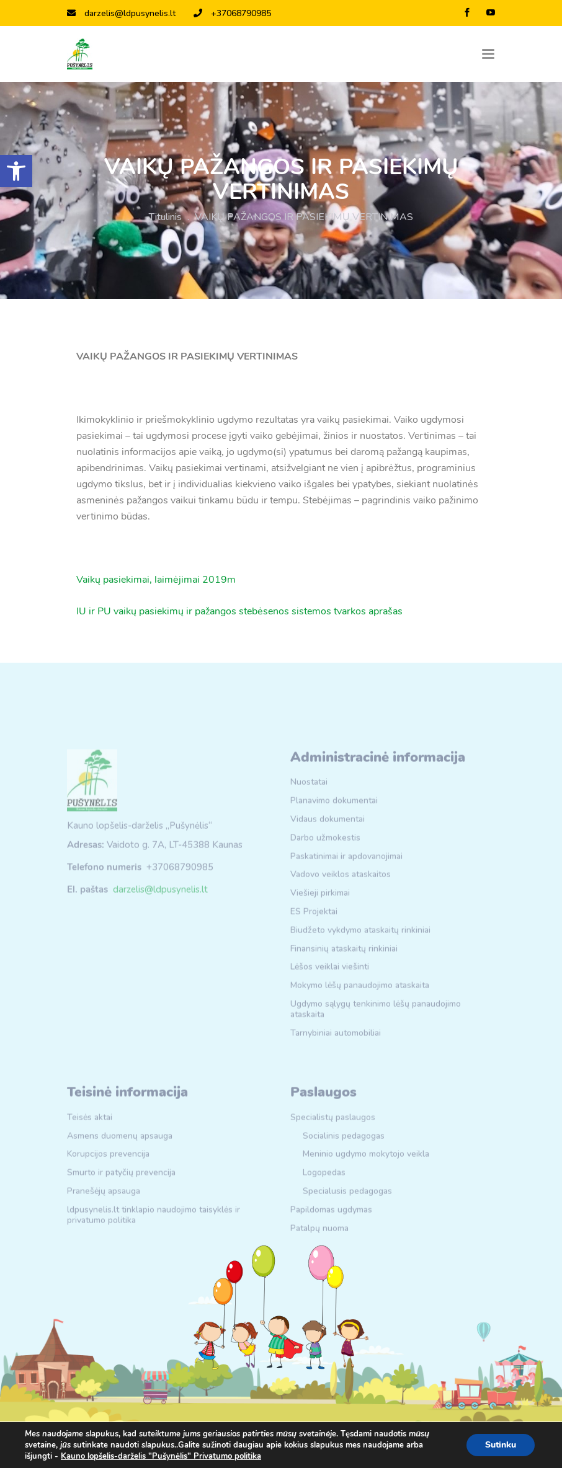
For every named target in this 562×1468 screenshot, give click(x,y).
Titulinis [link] (165, 217)
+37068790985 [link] (232, 13)
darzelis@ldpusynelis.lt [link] (121, 13)
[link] (16, 171)
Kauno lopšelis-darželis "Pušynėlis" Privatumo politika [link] (161, 1456)
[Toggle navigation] (488, 54)
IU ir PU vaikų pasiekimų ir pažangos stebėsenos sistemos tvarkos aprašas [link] (239, 611)
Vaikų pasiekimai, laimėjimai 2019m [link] (156, 579)
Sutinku (500, 1445)
